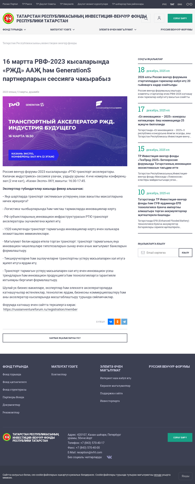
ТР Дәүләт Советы (46, 4)
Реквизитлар (11, 412)
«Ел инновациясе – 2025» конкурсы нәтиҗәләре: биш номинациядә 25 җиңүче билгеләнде (162, 120)
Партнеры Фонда (13, 397)
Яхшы (185, 476)
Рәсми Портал (10, 4)
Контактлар (58, 374)
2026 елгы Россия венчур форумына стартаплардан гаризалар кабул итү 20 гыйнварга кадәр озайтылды (164, 81)
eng (180, 4)
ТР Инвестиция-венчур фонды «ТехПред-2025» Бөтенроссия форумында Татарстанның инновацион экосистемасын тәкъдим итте (164, 161)
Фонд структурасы (14, 389)
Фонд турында (14, 29)
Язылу (185, 253)
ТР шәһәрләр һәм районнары (128, 4)
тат (172, 4)
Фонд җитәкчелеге (15, 382)
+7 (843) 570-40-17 (92, 443)
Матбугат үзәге (62, 29)
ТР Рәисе (27, 4)
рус (164, 4)
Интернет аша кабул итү (115, 378)
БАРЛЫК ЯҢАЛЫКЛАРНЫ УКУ (65, 338)
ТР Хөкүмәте (67, 4)
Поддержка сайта (111, 393)
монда (157, 474)
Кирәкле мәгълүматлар (115, 385)
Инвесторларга (110, 401)
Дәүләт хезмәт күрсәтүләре (93, 4)
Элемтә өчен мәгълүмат (117, 29)
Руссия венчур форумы (176, 29)
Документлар (11, 404)
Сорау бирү (180, 18)
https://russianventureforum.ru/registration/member (40, 309)
